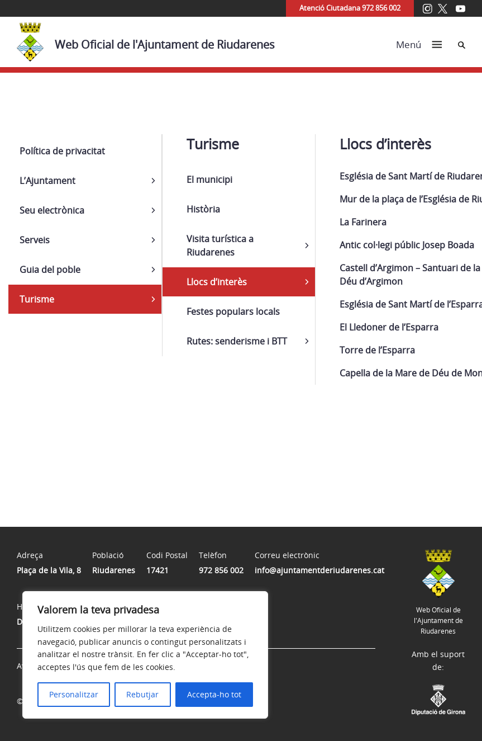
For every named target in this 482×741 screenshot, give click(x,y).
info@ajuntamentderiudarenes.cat (319, 570)
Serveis (35, 240)
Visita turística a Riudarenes (220, 245)
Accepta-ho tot (214, 694)
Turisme (37, 299)
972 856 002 (221, 570)
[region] (145, 655)
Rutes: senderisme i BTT (237, 341)
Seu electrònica (52, 210)
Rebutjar (142, 694)
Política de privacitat (62, 151)
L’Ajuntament (47, 180)
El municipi (209, 179)
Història (203, 209)
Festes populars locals (233, 311)
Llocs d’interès (217, 282)
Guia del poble (50, 269)
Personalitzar (73, 694)
